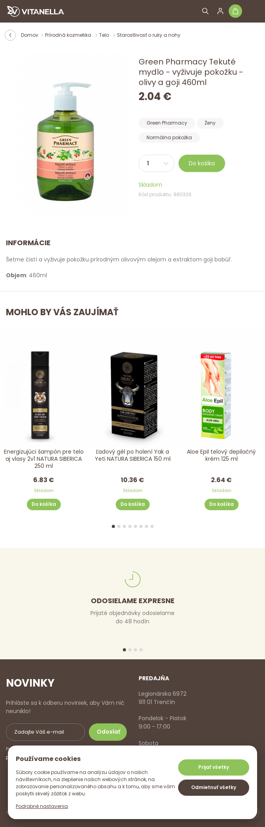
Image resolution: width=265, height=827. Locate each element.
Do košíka (202, 163)
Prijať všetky (213, 767)
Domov (29, 35)
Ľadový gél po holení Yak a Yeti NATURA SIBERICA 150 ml (133, 455)
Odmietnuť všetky (213, 787)
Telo (104, 35)
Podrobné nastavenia (42, 806)
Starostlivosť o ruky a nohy (148, 35)
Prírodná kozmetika (68, 35)
